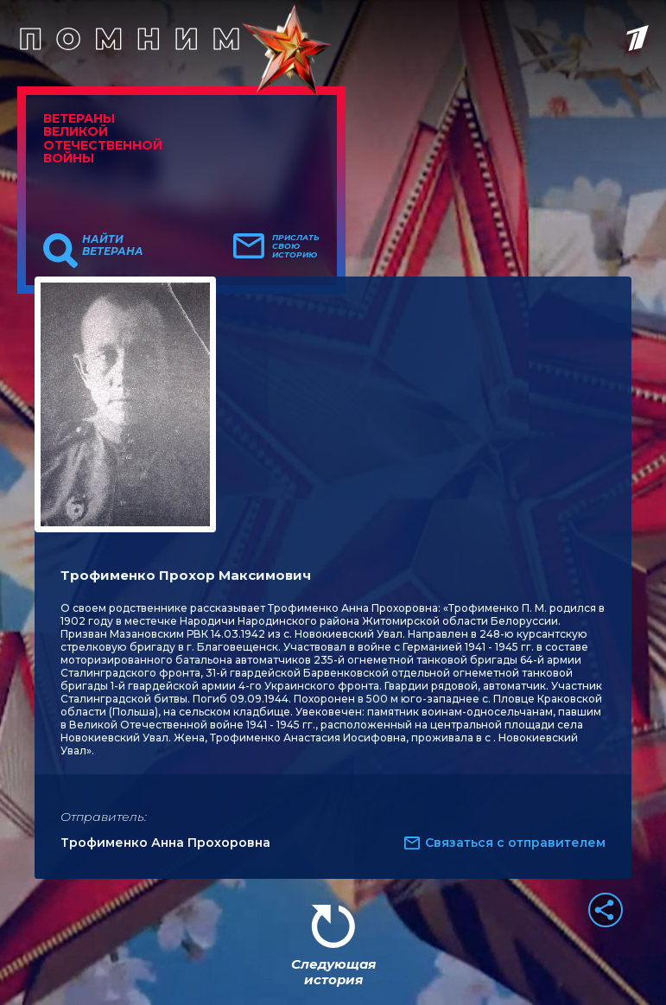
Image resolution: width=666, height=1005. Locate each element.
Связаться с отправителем (515, 842)
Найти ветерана (112, 245)
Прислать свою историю (296, 246)
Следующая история (333, 972)
